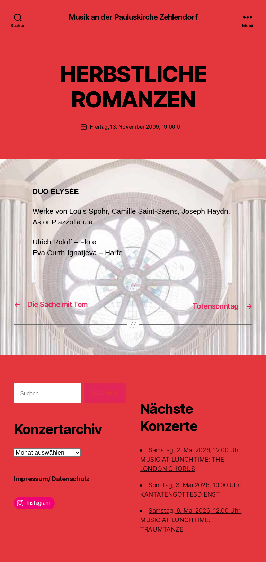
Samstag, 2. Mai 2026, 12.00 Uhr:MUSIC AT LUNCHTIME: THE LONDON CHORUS (190, 459)
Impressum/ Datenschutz (52, 478)
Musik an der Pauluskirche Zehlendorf (132, 17)
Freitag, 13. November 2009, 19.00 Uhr (137, 127)
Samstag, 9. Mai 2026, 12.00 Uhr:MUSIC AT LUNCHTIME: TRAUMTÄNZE (190, 520)
